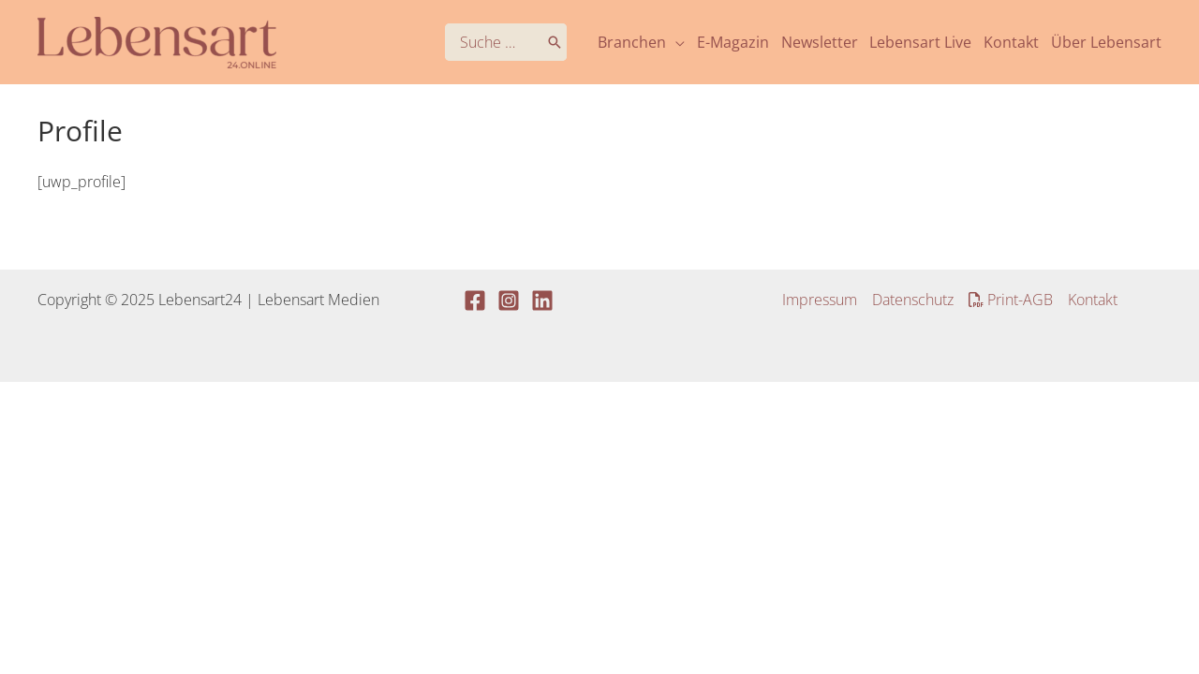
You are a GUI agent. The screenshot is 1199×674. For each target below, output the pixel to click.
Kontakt (1093, 299)
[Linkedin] (542, 300)
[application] (675, 42)
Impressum (819, 299)
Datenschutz (913, 299)
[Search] (554, 42)
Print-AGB (1011, 299)
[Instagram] (508, 300)
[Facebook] (475, 300)
